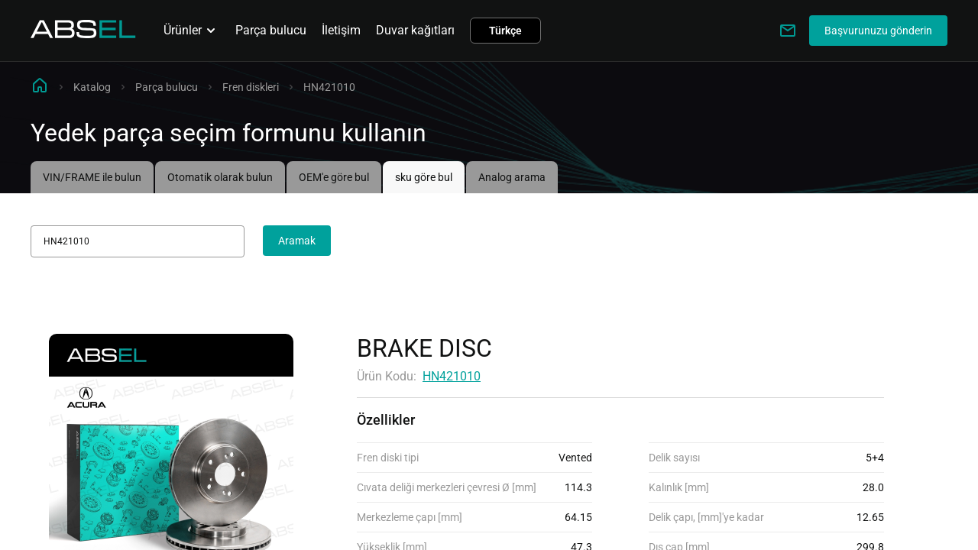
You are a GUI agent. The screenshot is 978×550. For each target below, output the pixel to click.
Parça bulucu (270, 30)
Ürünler (192, 30)
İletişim (341, 30)
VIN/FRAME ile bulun (92, 177)
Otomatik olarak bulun (220, 177)
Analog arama (512, 177)
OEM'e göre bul (334, 177)
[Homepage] (83, 34)
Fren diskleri (250, 87)
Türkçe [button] (505, 30)
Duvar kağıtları (415, 30)
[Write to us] (788, 30)
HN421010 (452, 376)
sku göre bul (423, 177)
